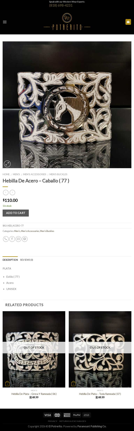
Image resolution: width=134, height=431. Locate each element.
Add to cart (15, 212)
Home (6, 174)
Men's (16, 174)
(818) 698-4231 (60, 5)
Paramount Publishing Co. (91, 426)
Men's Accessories (34, 174)
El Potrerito (55, 426)
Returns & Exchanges (72, 421)
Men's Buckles (58, 174)
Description (10, 259)
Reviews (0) (26, 259)
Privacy (52, 421)
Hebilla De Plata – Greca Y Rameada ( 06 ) (34, 393)
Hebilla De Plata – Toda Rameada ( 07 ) (100, 393)
